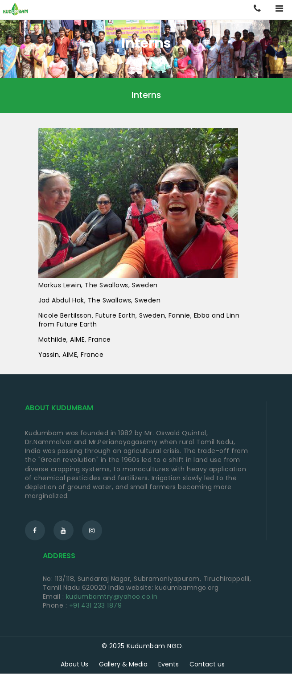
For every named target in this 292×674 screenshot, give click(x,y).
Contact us (207, 664)
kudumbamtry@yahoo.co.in (112, 596)
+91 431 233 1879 (95, 605)
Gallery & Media (123, 664)
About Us (74, 664)
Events (168, 664)
